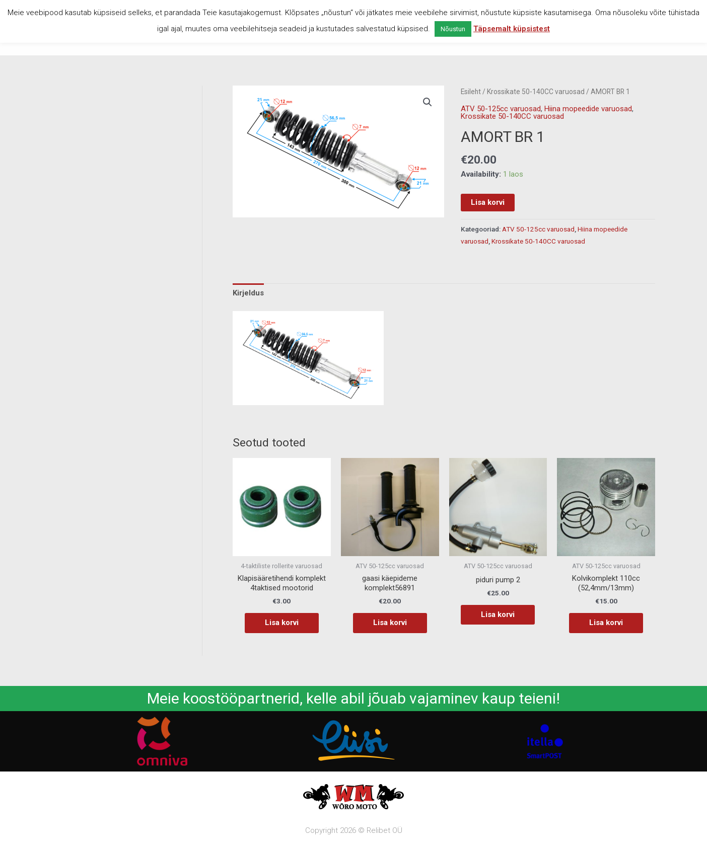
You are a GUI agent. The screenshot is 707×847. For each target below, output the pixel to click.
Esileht (471, 92)
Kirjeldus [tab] (248, 292)
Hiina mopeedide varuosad (588, 108)
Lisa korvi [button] (282, 622)
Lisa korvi (488, 202)
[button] (427, 102)
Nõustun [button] (453, 29)
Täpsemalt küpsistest (511, 28)
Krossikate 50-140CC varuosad (536, 92)
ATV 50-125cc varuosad (501, 108)
